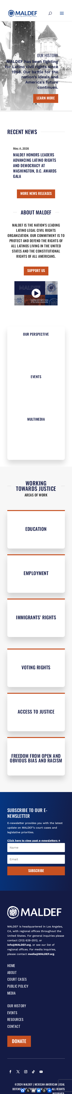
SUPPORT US (36, 270)
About (12, 973)
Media (11, 993)
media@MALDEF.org (41, 954)
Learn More (46, 97)
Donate (19, 1040)
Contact (14, 1027)
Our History (47, 55)
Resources (15, 1020)
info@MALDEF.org (19, 944)
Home (11, 966)
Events (36, 376)
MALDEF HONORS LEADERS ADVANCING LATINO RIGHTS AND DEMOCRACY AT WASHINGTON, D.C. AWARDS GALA (35, 165)
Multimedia (36, 419)
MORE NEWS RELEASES (36, 193)
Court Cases (17, 979)
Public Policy (17, 986)
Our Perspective (36, 334)
